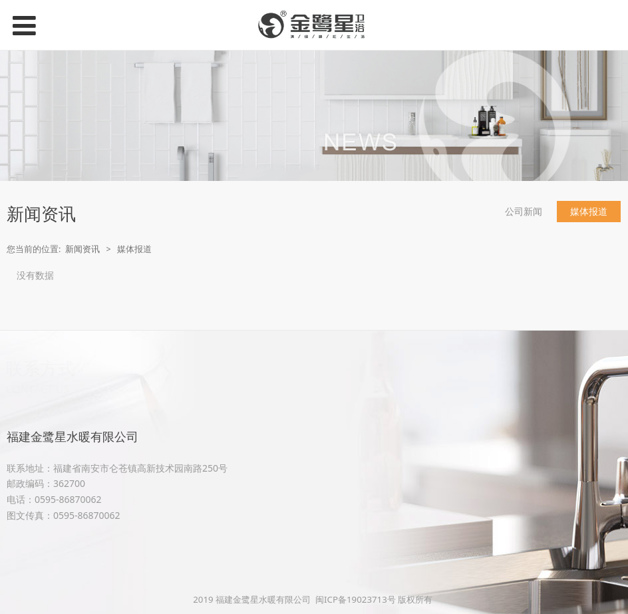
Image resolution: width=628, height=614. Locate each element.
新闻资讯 (82, 249)
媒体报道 (588, 211)
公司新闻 (523, 211)
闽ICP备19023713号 (355, 599)
